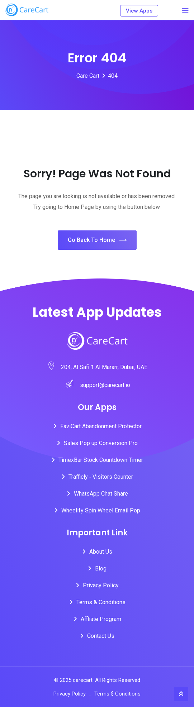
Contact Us (100, 635)
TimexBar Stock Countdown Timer (100, 460)
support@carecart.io (105, 385)
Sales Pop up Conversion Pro (101, 443)
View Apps (139, 11)
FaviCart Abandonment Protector (101, 426)
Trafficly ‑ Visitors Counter (100, 476)
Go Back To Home (97, 240)
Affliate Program (101, 619)
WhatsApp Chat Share (101, 493)
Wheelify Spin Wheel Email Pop (100, 510)
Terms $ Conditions (117, 694)
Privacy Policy (101, 585)
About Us (100, 551)
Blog (101, 568)
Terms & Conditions (101, 602)
